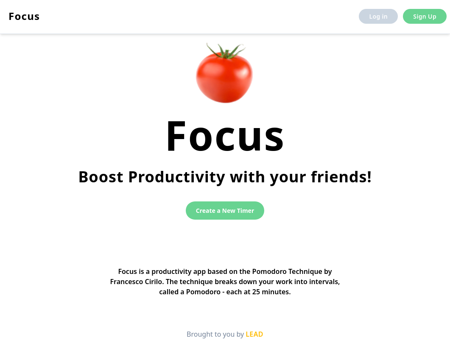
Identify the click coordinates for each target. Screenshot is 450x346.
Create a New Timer (225, 210)
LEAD (254, 334)
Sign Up (424, 16)
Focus (24, 16)
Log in (378, 16)
